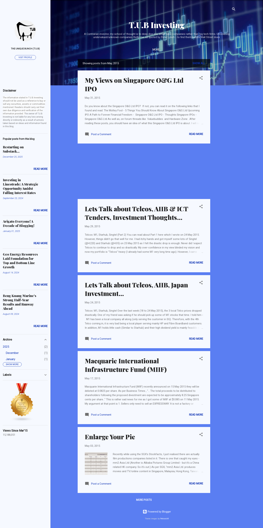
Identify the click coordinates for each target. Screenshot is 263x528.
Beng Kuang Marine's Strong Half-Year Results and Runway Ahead (19, 302)
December (12, 353)
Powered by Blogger (157, 511)
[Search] (234, 9)
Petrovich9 (164, 519)
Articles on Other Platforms (128, 49)
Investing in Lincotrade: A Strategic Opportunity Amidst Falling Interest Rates (20, 186)
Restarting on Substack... (13, 149)
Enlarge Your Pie (110, 436)
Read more (196, 134)
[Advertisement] (224, 112)
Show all (198, 63)
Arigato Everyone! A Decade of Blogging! (18, 223)
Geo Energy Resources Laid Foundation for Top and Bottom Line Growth (20, 260)
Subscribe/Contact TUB (190, 49)
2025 (6, 346)
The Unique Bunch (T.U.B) (25, 48)
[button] (201, 78)
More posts (144, 499)
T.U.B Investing (157, 25)
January (10, 359)
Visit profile (25, 57)
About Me (161, 49)
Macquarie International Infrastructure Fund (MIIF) (126, 364)
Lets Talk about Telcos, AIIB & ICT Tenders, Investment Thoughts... (136, 212)
